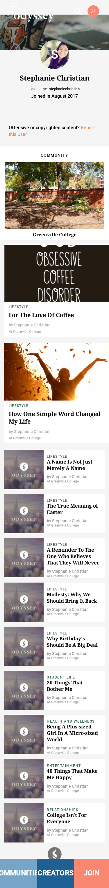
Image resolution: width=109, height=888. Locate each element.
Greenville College (54, 234)
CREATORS (55, 873)
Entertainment (64, 766)
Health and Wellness (71, 721)
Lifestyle (18, 307)
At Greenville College (25, 332)
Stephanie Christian (32, 325)
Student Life (61, 677)
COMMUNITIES (18, 873)
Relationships (62, 810)
